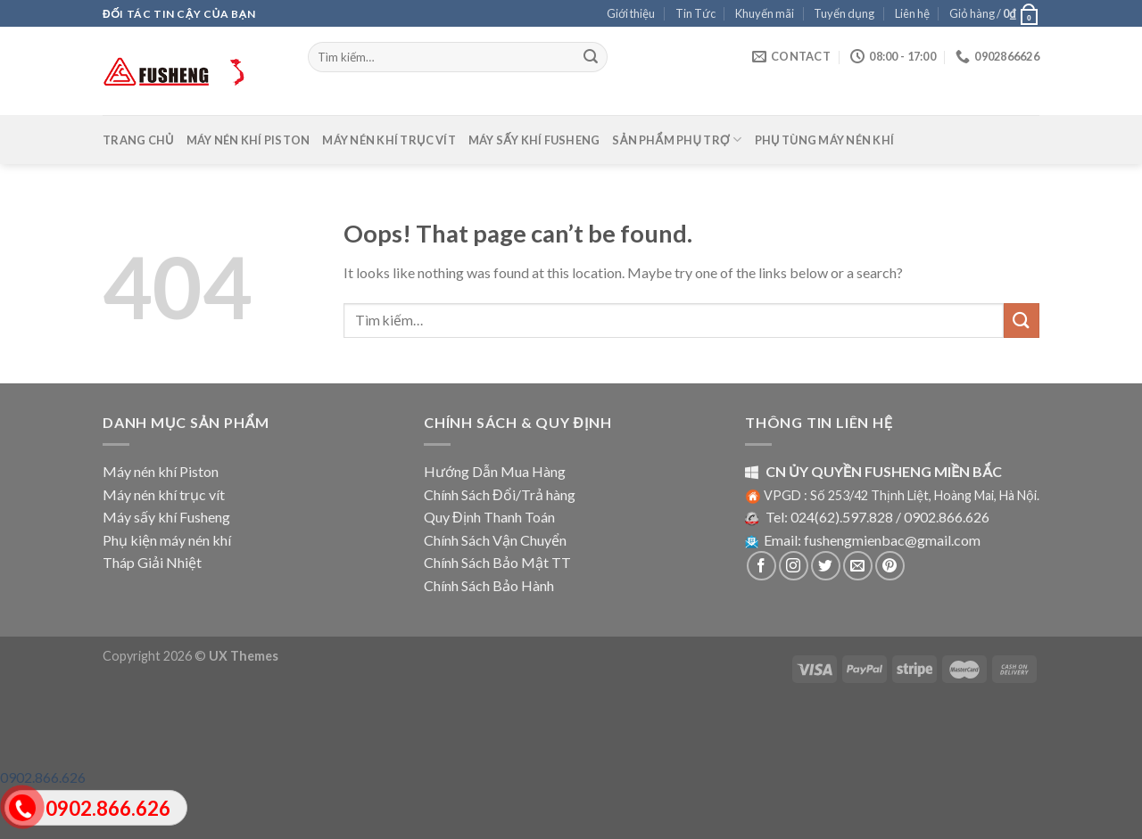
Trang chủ (138, 140)
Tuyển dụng (844, 13)
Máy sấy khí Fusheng (534, 140)
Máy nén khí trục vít (389, 140)
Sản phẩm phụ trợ (676, 139)
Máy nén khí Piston (248, 140)
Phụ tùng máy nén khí (825, 140)
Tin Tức (695, 13)
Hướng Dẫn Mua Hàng (495, 471)
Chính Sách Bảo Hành (489, 585)
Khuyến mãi (764, 13)
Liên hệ (912, 13)
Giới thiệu (631, 13)
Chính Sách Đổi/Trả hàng (499, 494)
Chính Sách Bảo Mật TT (497, 562)
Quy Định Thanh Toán (489, 516)
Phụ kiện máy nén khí (167, 539)
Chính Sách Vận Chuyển (495, 539)
